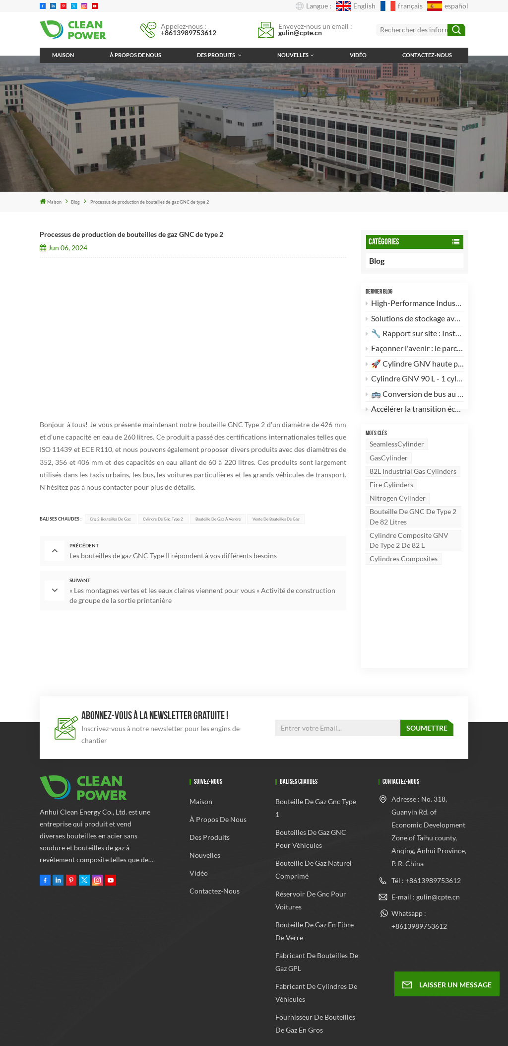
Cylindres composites (404, 576)
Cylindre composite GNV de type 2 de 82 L (409, 557)
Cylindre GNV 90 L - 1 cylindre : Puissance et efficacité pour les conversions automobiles (415, 380)
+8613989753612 (188, 32)
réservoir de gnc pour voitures (310, 847)
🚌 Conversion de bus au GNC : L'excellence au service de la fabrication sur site (415, 395)
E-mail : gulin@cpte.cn (425, 843)
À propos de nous (135, 55)
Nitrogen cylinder (398, 516)
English (356, 6)
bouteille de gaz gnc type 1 (315, 755)
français (402, 6)
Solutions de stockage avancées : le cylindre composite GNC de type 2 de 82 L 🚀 (415, 319)
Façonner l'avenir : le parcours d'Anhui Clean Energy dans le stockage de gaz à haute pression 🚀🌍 (415, 350)
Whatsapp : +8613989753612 (419, 866)
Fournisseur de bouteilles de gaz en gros (315, 970)
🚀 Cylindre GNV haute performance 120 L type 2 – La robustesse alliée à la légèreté (415, 365)
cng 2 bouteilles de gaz (110, 519)
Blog (75, 202)
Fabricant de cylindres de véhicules (316, 940)
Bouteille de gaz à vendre (218, 519)
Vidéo (358, 55)
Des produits (216, 55)
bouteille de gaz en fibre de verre (314, 878)
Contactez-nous (427, 55)
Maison (63, 55)
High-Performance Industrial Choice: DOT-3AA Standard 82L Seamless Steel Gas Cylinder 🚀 (415, 304)
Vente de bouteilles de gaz (276, 519)
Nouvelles (293, 55)
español (447, 6)
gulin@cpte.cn (300, 32)
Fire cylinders (391, 502)
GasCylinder (389, 475)
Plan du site (283, 1016)
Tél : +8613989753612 (426, 827)
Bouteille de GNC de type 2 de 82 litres (413, 534)
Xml (316, 1016)
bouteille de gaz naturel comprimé (313, 816)
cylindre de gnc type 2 (163, 519)
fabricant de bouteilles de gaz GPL (316, 909)
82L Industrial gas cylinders (413, 488)
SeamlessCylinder (397, 461)
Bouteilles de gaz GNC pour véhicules (310, 786)
